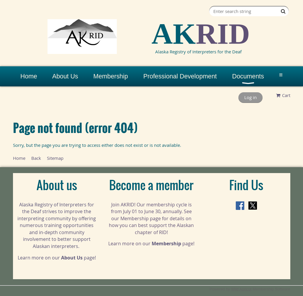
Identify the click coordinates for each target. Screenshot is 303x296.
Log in (250, 97)
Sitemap (55, 158)
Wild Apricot (241, 289)
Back (36, 158)
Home (19, 158)
